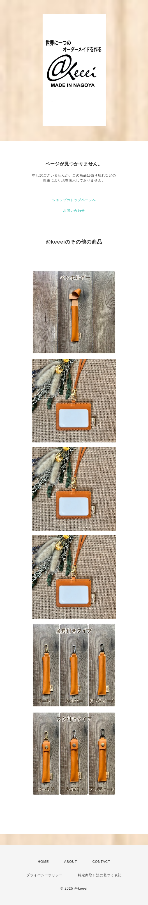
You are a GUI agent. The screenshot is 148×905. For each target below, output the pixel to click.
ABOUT (70, 862)
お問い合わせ (74, 211)
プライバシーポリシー (44, 875)
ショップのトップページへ (74, 200)
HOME (43, 862)
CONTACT (101, 862)
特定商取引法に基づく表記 (100, 875)
